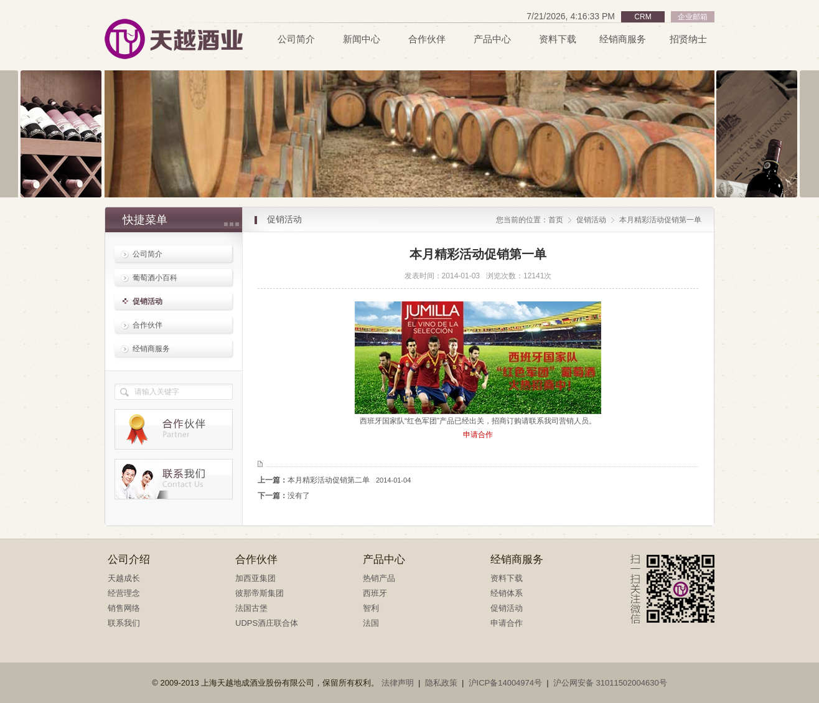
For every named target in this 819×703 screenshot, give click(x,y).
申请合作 (506, 623)
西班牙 (375, 593)
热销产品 (379, 578)
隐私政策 (441, 682)
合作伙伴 (427, 39)
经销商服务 (622, 39)
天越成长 (124, 578)
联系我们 (124, 623)
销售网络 (124, 608)
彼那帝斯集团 (259, 593)
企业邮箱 (693, 16)
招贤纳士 (688, 39)
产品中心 (492, 39)
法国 (371, 623)
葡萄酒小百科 (155, 277)
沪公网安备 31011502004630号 (610, 682)
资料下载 (557, 39)
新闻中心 (361, 39)
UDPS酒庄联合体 (266, 623)
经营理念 (124, 593)
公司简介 (296, 39)
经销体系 (506, 593)
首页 (555, 219)
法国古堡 (251, 608)
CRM (642, 16)
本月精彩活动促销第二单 (349, 480)
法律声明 (397, 682)
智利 (371, 608)
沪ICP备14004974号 (506, 682)
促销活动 (147, 301)
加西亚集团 (255, 578)
